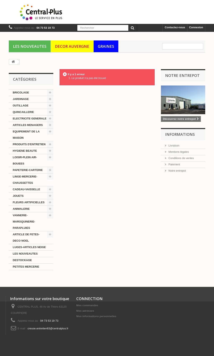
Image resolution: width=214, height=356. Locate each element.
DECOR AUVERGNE (72, 46)
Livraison (174, 145)
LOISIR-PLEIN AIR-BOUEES (25, 160)
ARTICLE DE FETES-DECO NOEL (26, 237)
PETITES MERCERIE (26, 266)
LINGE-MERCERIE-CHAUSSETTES (25, 179)
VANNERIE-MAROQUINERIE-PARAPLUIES (24, 221)
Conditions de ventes (181, 158)
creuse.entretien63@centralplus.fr (48, 328)
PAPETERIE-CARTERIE (28, 170)
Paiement (174, 164)
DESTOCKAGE (22, 260)
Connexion (196, 27)
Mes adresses (85, 310)
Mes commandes (87, 305)
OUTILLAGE (20, 105)
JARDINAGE (21, 99)
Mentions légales (178, 151)
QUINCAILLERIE (23, 112)
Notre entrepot (177, 170)
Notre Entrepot (182, 75)
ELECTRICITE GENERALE (29, 118)
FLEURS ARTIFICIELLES (29, 202)
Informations (180, 134)
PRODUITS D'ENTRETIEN (29, 144)
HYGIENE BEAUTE (25, 150)
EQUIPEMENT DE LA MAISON (26, 134)
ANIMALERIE (21, 208)
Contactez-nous (175, 27)
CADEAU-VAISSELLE (26, 189)
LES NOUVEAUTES (29, 46)
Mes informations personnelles (96, 316)
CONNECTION (89, 298)
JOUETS (18, 195)
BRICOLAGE (21, 92)
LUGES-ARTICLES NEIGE (29, 247)
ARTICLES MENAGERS (28, 125)
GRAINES (106, 46)
